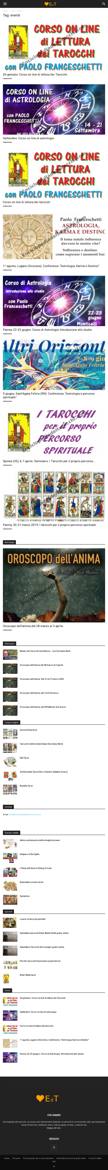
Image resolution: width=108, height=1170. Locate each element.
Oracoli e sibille (95, 1158)
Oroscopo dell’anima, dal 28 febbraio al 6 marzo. (43, 707)
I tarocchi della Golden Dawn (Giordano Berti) (41, 744)
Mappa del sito (54, 1127)
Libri (54, 1161)
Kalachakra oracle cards (31, 882)
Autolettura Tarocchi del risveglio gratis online (42, 947)
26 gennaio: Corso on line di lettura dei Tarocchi (35, 74)
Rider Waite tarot (28, 975)
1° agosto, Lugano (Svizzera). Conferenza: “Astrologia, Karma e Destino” (51, 266)
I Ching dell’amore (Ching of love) (36, 868)
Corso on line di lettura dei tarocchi (26, 202)
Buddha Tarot (26, 786)
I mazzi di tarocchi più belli (32, 919)
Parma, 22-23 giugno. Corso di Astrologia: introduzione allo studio (47, 330)
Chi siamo (16, 1158)
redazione (7, 78)
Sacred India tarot (28, 730)
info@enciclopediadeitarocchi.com (25, 814)
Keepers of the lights (29, 854)
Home (5, 11)
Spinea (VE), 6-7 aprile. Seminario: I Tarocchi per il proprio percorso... (49, 461)
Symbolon (25, 896)
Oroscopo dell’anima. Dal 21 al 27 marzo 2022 (42, 679)
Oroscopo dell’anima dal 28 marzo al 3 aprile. (33, 626)
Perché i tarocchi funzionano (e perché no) (40, 961)
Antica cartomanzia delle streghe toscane (40, 840)
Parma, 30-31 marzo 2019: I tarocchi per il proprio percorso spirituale (49, 525)
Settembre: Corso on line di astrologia (28, 138)
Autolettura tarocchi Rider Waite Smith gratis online (44, 933)
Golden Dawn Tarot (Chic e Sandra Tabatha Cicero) (44, 772)
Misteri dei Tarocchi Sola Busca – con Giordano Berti (45, 651)
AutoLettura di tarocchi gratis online (71, 1158)
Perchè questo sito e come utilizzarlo (38, 1158)
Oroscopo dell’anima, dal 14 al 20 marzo (39, 693)
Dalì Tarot (24, 758)
